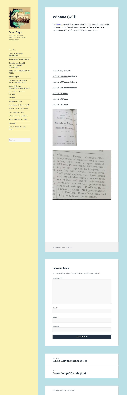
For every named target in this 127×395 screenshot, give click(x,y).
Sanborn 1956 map (60, 105)
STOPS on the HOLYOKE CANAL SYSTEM (19, 72)
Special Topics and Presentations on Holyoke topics (19, 87)
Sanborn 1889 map (60, 82)
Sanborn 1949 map (60, 99)
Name (55, 308)
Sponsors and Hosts (15, 101)
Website (56, 326)
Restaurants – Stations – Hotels (19, 105)
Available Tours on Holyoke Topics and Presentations (18, 81)
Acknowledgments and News (18, 116)
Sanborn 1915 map (60, 93)
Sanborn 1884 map (60, 76)
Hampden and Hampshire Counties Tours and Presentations (17, 65)
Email (55, 317)
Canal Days (15, 32)
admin (70, 247)
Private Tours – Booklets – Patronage (17, 93)
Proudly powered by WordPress (63, 390)
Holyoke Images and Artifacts (19, 109)
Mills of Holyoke (14, 77)
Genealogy (12, 123)
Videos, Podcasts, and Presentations (16, 55)
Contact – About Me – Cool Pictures (17, 128)
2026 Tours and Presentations (19, 59)
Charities (12, 98)
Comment (57, 278)
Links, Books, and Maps (16, 112)
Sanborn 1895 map (60, 87)
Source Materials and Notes (18, 119)
